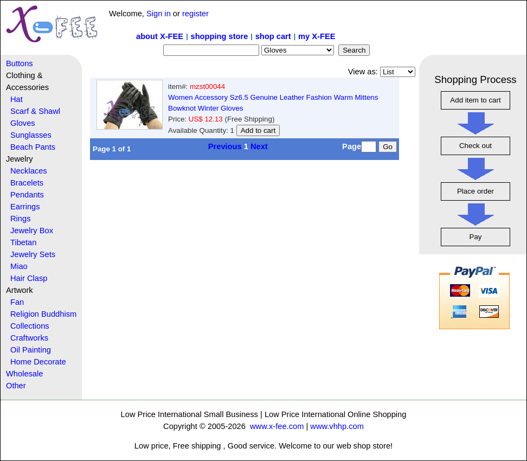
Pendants (27, 194)
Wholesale (24, 373)
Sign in (158, 13)
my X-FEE (316, 36)
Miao (19, 266)
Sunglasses (31, 135)
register (195, 13)
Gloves (22, 123)
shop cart (273, 36)
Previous (225, 146)
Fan (17, 302)
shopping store (219, 36)
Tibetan (23, 242)
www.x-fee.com (277, 426)
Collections (29, 326)
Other (16, 385)
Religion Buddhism (43, 314)
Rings (20, 218)
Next (259, 146)
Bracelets (26, 182)
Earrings (25, 206)
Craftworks (29, 338)
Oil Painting (30, 349)
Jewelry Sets (32, 254)
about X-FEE (159, 36)
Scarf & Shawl (35, 111)
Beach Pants (32, 147)
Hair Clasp (28, 278)
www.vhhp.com (337, 426)
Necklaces (28, 171)
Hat (16, 99)
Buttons (19, 63)
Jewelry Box (31, 230)
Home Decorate (38, 361)
